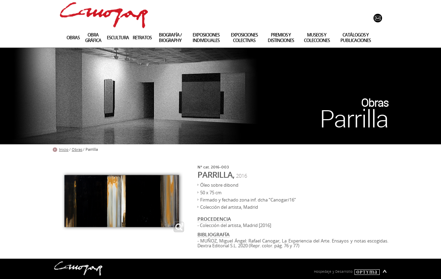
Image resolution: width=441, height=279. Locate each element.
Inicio (64, 149)
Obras (77, 149)
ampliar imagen (178, 226)
